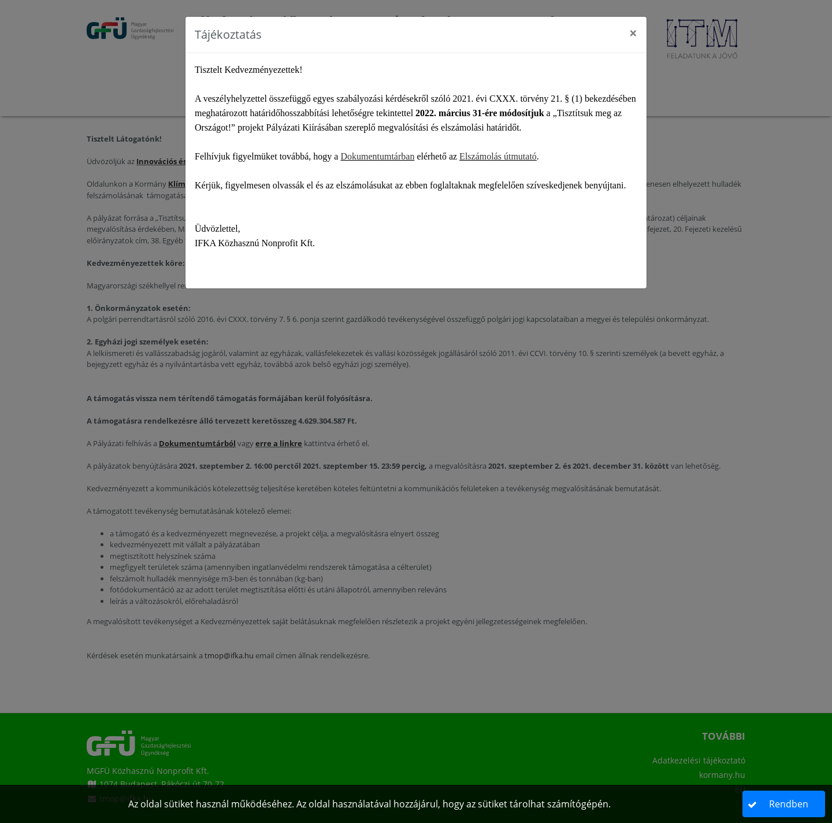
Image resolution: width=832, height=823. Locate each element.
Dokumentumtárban (377, 156)
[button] (784, 804)
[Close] (633, 33)
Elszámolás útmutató (498, 156)
